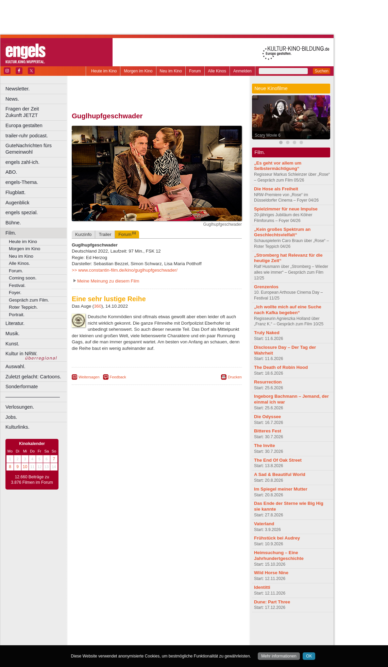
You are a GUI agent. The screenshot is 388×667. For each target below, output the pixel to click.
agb (194, 628)
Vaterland (264, 523)
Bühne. (13, 222)
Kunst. (12, 343)
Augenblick (17, 202)
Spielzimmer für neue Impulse (286, 208)
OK (309, 656)
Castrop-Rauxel (140, 640)
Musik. (12, 333)
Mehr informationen (278, 656)
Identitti (262, 587)
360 (97, 306)
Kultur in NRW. (21, 353)
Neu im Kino (171, 71)
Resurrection (268, 381)
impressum (153, 628)
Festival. (17, 285)
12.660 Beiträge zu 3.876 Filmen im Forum (32, 480)
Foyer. (15, 292)
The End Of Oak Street (278, 460)
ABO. (11, 172)
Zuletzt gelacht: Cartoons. (33, 376)
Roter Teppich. (23, 307)
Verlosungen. (19, 407)
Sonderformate (21, 386)
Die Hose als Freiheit (276, 188)
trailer (157, 634)
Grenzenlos (266, 286)
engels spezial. (21, 212)
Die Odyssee (267, 416)
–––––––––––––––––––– (32, 396)
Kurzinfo (83, 234)
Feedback (118, 377)
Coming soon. (22, 277)
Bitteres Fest (267, 430)
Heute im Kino (104, 71)
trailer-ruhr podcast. (26, 135)
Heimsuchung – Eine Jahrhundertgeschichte (279, 555)
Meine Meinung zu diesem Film (108, 281)
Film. (10, 233)
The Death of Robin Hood (281, 367)
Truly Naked (267, 332)
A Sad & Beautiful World (279, 474)
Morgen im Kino (138, 71)
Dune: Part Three (272, 601)
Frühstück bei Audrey (277, 538)
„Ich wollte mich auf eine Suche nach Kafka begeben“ (287, 309)
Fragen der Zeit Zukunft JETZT (36, 112)
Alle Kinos (217, 71)
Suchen (321, 71)
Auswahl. (15, 366)
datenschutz (177, 628)
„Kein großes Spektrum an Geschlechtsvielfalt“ (282, 232)
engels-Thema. (21, 182)
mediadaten (212, 628)
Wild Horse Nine (271, 572)
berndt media (127, 628)
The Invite (264, 445)
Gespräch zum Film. (29, 300)
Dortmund (166, 640)
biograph (102, 634)
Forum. (16, 270)
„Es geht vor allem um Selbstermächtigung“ (277, 165)
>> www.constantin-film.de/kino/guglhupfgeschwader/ (125, 270)
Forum (195, 71)
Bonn (119, 640)
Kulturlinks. (17, 427)
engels (136, 634)
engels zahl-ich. (22, 162)
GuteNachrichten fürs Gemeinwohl (28, 149)
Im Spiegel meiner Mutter (280, 489)
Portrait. (16, 314)
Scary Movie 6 (268, 135)
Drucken (235, 377)
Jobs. (11, 417)
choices (121, 634)
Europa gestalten (24, 125)
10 (25, 466)
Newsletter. (17, 88)
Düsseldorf (187, 640)
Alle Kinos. (19, 263)
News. (12, 99)
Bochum (104, 640)
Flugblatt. (15, 192)
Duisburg (207, 640)
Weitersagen (89, 377)
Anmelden (242, 71)
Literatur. (14, 323)
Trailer (105, 234)
